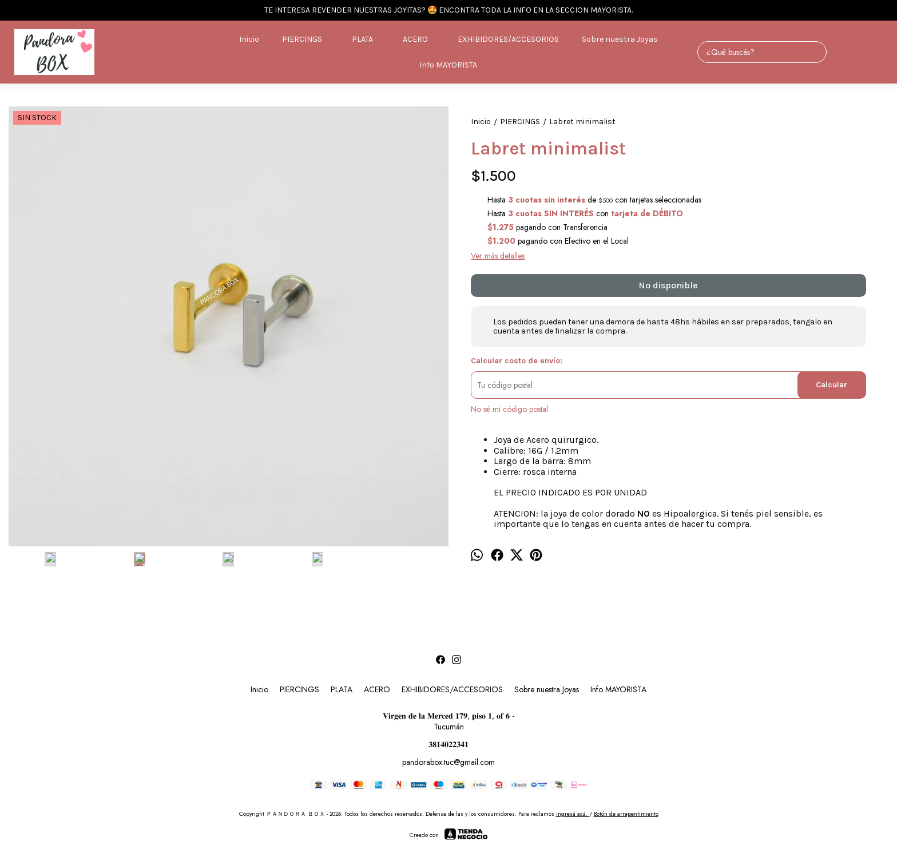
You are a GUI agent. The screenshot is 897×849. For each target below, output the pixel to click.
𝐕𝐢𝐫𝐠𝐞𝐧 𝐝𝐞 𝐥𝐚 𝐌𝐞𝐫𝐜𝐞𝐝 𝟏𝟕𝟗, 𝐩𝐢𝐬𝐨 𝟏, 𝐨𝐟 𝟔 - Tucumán (448, 716)
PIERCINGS (308, 39)
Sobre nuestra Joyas (620, 39)
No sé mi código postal (509, 409)
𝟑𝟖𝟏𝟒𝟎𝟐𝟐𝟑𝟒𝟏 (448, 739)
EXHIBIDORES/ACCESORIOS (508, 39)
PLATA (368, 39)
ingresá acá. (572, 809)
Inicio (249, 39)
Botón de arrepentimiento (626, 809)
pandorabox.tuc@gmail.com (448, 757)
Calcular (831, 385)
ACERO (421, 39)
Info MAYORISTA (448, 65)
